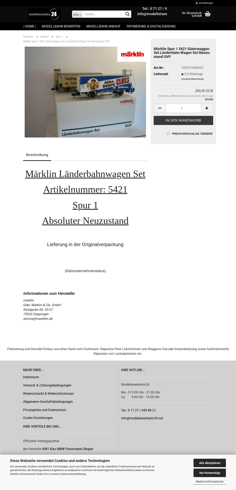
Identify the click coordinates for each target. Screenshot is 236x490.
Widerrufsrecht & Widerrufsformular (48, 394)
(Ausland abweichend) (192, 79)
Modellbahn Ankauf (103, 26)
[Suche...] (77, 14)
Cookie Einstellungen (38, 418)
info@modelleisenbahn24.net (142, 418)
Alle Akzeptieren (209, 463)
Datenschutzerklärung (73, 473)
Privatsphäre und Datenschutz (44, 410)
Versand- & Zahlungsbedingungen (47, 385)
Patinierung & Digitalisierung (151, 26)
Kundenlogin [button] (204, 3)
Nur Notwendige (209, 472)
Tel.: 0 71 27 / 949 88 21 (138, 410)
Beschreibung (37, 155)
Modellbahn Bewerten (61, 26)
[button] (160, 108)
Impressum (31, 377)
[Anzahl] (183, 108)
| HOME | (29, 26)
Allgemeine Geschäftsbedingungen (48, 402)
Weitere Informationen (210, 481)
